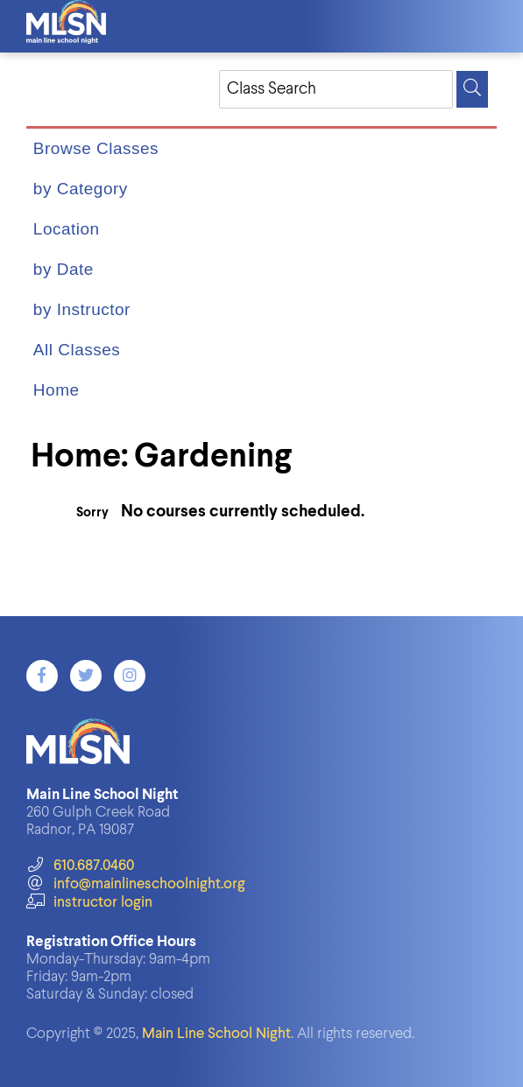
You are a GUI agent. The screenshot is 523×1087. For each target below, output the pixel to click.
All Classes (76, 349)
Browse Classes (96, 148)
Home (56, 390)
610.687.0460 (80, 866)
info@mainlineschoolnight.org (135, 884)
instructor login (89, 902)
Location (66, 229)
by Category (80, 188)
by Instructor (82, 309)
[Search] (472, 89)
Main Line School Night (216, 1034)
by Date (63, 269)
